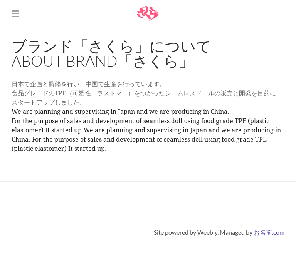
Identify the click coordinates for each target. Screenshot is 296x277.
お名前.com (269, 232)
